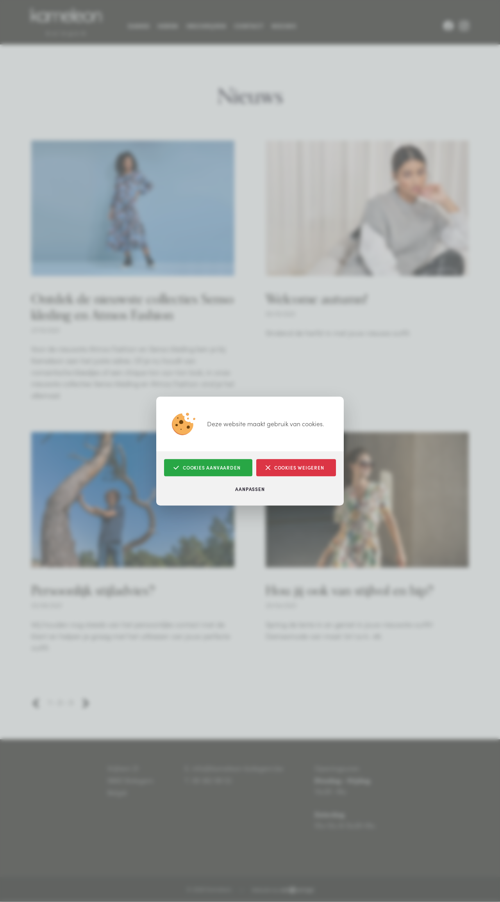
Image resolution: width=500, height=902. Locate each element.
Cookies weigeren (295, 467)
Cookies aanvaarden (206, 467)
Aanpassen (249, 489)
